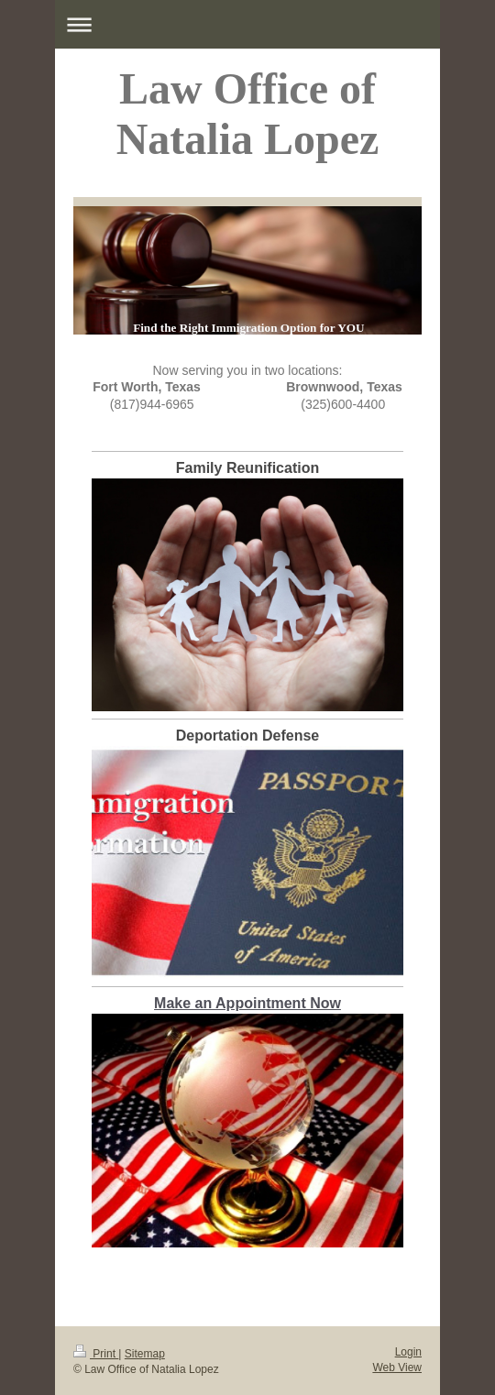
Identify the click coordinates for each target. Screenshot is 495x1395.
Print (95, 1353)
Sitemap (145, 1353)
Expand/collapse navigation (247, 24)
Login (408, 1352)
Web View (397, 1367)
